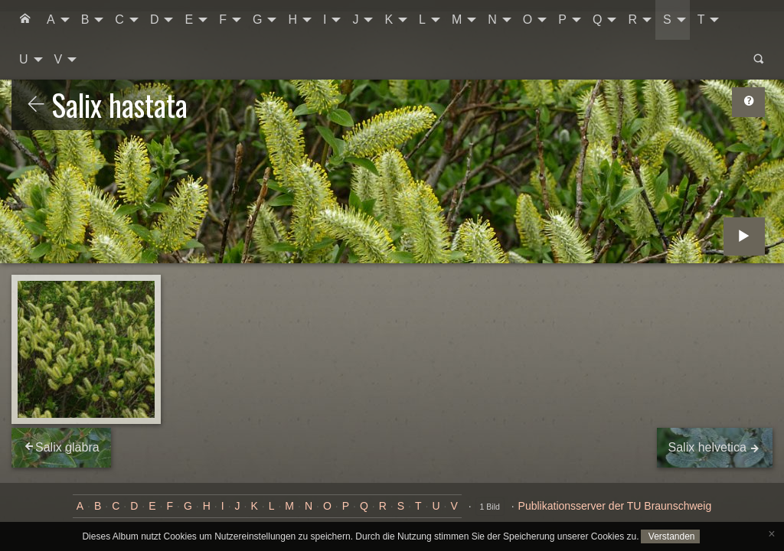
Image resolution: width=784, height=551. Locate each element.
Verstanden (669, 536)
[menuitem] (25, 20)
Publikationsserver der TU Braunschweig (615, 506)
